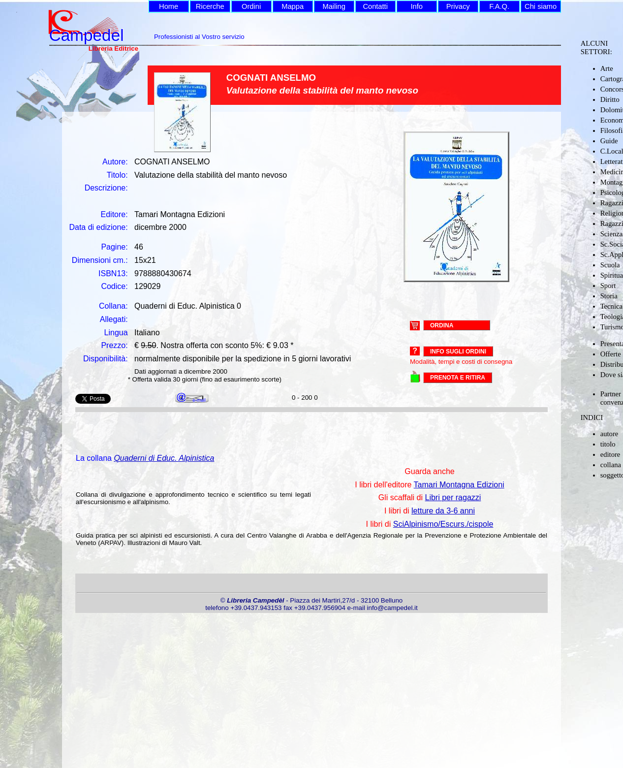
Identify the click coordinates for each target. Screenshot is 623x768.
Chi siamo (541, 6)
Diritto (610, 99)
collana (610, 465)
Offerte (610, 354)
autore (609, 434)
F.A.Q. (499, 6)
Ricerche (210, 6)
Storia (609, 296)
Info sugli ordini (458, 351)
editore (610, 454)
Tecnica (611, 306)
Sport (608, 285)
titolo (608, 444)
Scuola (610, 265)
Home (168, 6)
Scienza (611, 234)
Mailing (333, 6)
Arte (606, 68)
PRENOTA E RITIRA (457, 377)
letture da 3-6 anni (443, 511)
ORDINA (441, 324)
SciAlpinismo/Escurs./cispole (443, 524)
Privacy (458, 6)
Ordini (251, 6)
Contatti (375, 6)
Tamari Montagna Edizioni (459, 484)
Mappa (292, 6)
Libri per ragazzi (453, 497)
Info (416, 6)
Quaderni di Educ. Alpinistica (164, 458)
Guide (609, 141)
